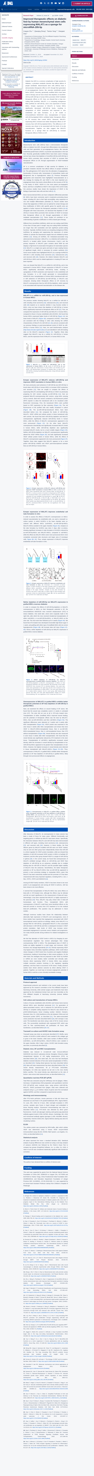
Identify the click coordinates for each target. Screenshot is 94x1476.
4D (24, 629)
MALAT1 (83, 40)
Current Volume (7, 30)
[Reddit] (63, 3)
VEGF (81, 45)
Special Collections (8, 68)
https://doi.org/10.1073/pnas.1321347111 (44, 1427)
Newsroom (5, 53)
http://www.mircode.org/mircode (34, 330)
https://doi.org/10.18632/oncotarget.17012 (35, 1285)
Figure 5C (56, 749)
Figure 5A (61, 720)
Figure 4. (29, 679)
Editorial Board (6, 22)
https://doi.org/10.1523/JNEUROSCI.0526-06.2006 (53, 1388)
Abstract (74, 56)
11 (41, 217)
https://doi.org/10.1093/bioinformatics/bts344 (43, 1336)
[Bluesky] (59, 3)
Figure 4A (61, 620)
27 (48, 1027)
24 (53, 1018)
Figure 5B (42, 733)
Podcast (4, 60)
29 (64, 1065)
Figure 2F (64, 439)
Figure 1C (49, 332)
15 (66, 254)
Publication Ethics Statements (7, 42)
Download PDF (81, 15)
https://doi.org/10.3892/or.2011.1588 (57, 1343)
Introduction (75, 59)
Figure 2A (57, 405)
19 (33, 899)
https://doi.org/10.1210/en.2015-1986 (33, 1438)
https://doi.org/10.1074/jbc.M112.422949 (50, 1236)
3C (35, 539)
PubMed (45, 1206)
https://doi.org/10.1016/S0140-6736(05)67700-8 (48, 1218)
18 (31, 859)
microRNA (75, 45)
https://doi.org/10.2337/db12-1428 (40, 1447)
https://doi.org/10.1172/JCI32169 (58, 1211)
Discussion (75, 66)
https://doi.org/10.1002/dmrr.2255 (32, 1206)
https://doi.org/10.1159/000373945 (40, 1276)
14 (53, 254)
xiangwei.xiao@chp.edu (79, 26)
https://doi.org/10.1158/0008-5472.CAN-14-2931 (44, 1312)
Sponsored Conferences (9, 57)
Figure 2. (28, 488)
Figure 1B (42, 318)
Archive (37, 9)
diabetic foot (76, 40)
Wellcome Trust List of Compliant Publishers (11, 81)
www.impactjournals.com (11, 77)
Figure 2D (64, 430)
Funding (74, 77)
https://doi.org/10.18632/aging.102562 (35, 60)
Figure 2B (27, 410)
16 (37, 257)
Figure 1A (61, 316)
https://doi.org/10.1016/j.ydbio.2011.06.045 (35, 1379)
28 (24, 1065)
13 (24, 248)
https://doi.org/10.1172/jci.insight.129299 (34, 1356)
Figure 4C (64, 627)
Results (74, 63)
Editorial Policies (7, 26)
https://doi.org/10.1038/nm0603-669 (48, 1361)
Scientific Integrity (7, 38)
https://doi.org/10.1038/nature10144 (33, 1368)
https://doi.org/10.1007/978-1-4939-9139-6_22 (48, 1398)
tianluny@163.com (77, 31)
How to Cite (27, 62)
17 (45, 330)
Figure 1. (29, 364)
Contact (4, 64)
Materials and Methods (78, 70)
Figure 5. (29, 811)
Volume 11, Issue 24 (48, 9)
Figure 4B (37, 627)
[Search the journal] (14, 9)
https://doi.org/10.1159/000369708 (33, 1262)
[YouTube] (56, 3)
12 (30, 236)
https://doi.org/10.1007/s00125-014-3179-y (56, 1225)
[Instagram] (48, 3)
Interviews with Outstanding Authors (10, 48)
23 (49, 947)
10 (66, 208)
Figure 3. (28, 583)
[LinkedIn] (52, 3)
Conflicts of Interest (77, 73)
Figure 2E (43, 434)
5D (62, 749)
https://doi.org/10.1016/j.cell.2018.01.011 (34, 1292)
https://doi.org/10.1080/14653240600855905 (35, 1247)
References (75, 80)
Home (30, 9)
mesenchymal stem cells (79, 42)
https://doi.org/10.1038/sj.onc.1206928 (36, 1303)
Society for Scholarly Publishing (12, 86)
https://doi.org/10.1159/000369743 (49, 1269)
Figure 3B (30, 539)
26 (36, 1058)
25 (45, 1027)
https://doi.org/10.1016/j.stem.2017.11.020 (35, 1409)
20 (47, 947)
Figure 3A (56, 526)
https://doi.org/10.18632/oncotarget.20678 (37, 1321)
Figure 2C (40, 423)
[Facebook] (41, 3)
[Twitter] (45, 3)
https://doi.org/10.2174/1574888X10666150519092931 (38, 1254)
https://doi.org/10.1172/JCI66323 (32, 1418)
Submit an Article (81, 3)
